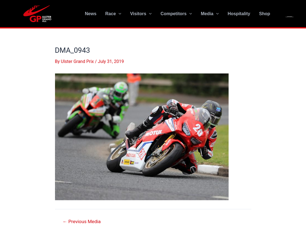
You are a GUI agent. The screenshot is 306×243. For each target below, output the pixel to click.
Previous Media (81, 221)
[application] (118, 14)
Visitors (141, 14)
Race (113, 14)
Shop (264, 13)
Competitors (176, 14)
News (90, 13)
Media (210, 14)
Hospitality (238, 13)
